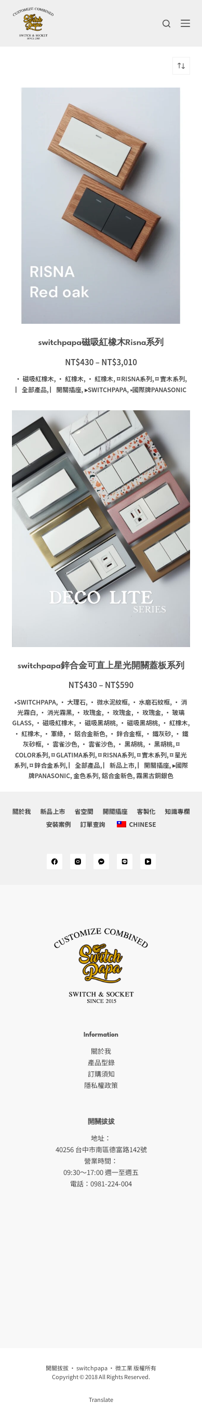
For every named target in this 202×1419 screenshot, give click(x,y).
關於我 (21, 811)
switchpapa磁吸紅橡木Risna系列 (101, 343)
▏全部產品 (31, 389)
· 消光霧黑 (55, 712)
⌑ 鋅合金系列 (47, 765)
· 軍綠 (53, 733)
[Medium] (101, 861)
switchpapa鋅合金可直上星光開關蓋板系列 (101, 666)
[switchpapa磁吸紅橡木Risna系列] (101, 206)
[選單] (185, 23)
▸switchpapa (106, 389)
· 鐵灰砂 (158, 733)
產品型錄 (101, 1062)
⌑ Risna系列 (134, 378)
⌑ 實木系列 (170, 378)
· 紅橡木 (70, 378)
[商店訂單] (181, 66)
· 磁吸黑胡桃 (96, 722)
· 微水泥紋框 (108, 701)
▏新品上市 (118, 765)
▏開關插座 (65, 389)
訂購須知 (101, 1074)
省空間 (83, 811)
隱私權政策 (101, 1085)
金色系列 (85, 775)
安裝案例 (58, 824)
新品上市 (52, 811)
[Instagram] (78, 861)
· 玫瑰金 (88, 712)
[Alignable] (124, 861)
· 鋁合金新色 (86, 733)
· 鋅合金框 (125, 733)
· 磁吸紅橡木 (34, 378)
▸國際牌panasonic (158, 389)
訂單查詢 (92, 824)
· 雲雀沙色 (61, 743)
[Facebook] (54, 861)
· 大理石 (72, 701)
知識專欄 (177, 811)
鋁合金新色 (117, 775)
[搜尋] (166, 23)
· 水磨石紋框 (150, 701)
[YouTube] (148, 861)
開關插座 (115, 811)
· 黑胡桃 (130, 743)
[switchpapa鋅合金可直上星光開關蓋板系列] (101, 528)
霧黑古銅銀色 (154, 775)
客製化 (146, 811)
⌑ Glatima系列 (73, 754)
